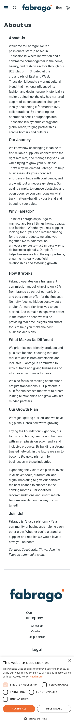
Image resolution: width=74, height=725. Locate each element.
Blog (58, 7)
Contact (37, 631)
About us (37, 626)
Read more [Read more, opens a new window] (36, 676)
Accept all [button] (19, 708)
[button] (37, 718)
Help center (37, 637)
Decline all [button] (54, 708)
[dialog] (37, 690)
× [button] (69, 660)
